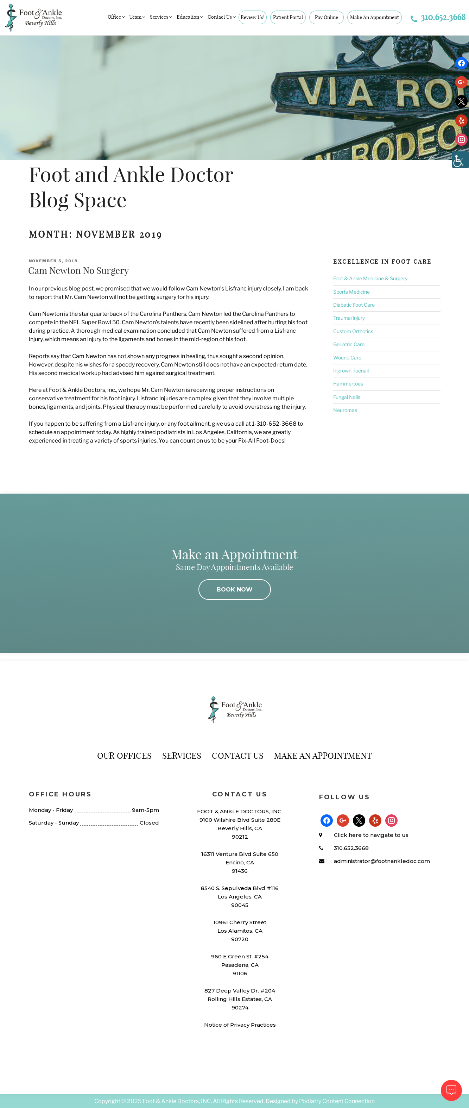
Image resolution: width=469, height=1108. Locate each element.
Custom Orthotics (353, 331)
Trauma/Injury (349, 318)
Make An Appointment (374, 17)
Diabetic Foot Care (354, 305)
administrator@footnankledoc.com (382, 861)
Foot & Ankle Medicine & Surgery (370, 278)
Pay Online (326, 17)
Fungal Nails (346, 397)
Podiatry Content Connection (337, 1101)
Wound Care (347, 358)
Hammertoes (348, 384)
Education (190, 17)
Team (137, 17)
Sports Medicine (351, 292)
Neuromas (345, 410)
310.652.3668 (438, 17)
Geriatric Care (349, 344)
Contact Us (222, 17)
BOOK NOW (235, 589)
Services (161, 17)
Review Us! (253, 17)
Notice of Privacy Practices (240, 1024)
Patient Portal (288, 17)
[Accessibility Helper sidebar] (460, 159)
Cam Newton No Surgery (78, 270)
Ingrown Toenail (351, 371)
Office (117, 17)
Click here (348, 835)
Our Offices (124, 755)
